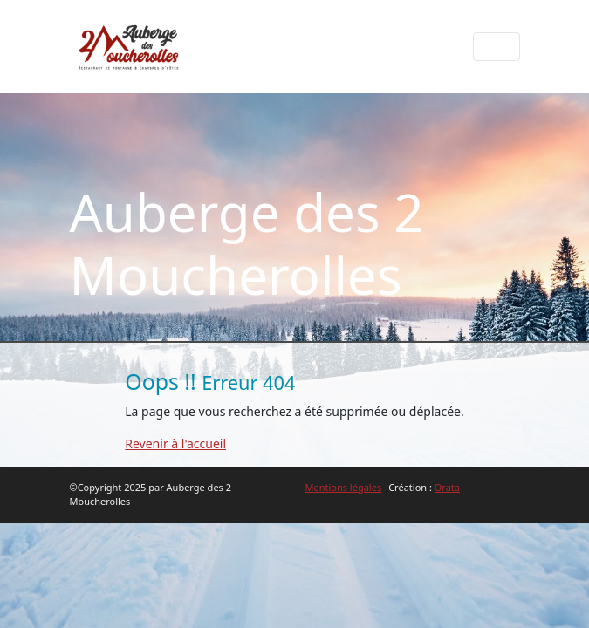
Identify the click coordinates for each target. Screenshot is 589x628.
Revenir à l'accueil (175, 443)
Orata (447, 487)
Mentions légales (343, 487)
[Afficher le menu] (496, 46)
